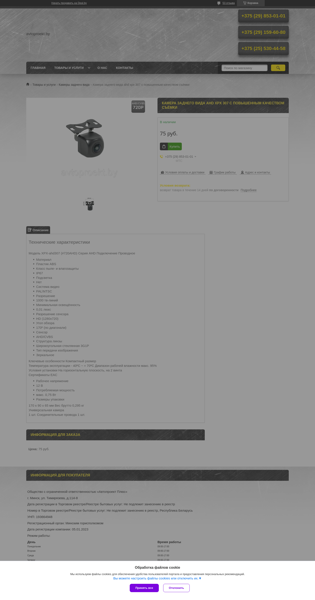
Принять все (144, 588)
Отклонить (176, 588)
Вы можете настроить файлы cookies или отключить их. (155, 578)
